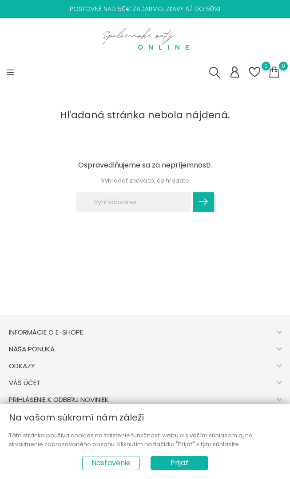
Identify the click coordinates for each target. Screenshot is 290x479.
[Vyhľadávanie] (133, 202)
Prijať (179, 463)
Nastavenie (111, 463)
